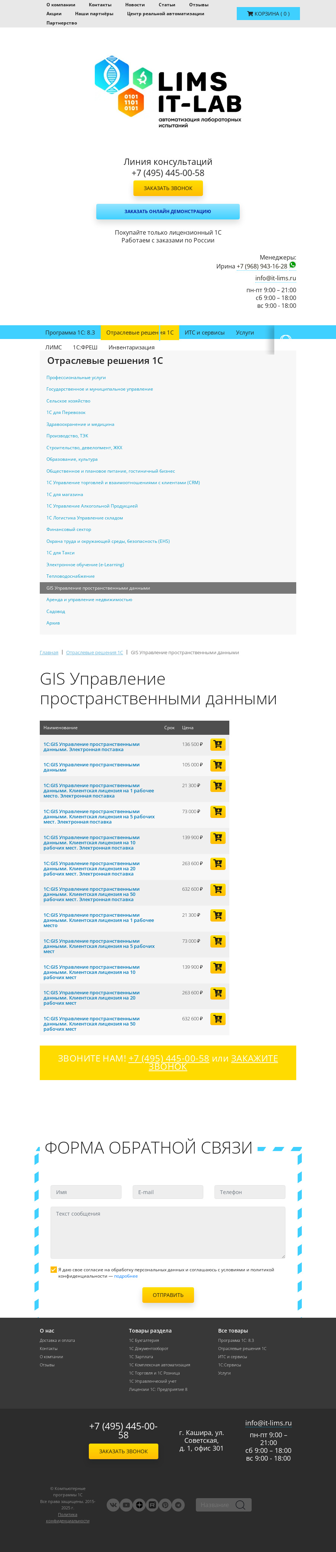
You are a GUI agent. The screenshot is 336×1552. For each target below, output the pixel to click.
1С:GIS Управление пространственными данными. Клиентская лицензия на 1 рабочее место (98, 920)
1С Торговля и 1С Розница (154, 1373)
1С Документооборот (148, 1348)
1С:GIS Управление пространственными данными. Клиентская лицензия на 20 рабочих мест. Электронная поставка (91, 868)
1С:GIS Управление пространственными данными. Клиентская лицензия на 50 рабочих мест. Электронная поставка (91, 894)
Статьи (167, 4)
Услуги (245, 332)
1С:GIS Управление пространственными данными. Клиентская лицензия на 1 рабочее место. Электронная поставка (98, 790)
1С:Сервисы (229, 1364)
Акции (54, 13)
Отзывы (199, 4)
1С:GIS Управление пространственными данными (91, 767)
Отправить (168, 1294)
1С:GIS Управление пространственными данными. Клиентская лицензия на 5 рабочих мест (99, 946)
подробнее (126, 1276)
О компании (60, 4)
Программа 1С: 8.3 (70, 332)
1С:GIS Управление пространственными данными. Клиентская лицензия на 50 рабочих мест (91, 1023)
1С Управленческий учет (153, 1381)
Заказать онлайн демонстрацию (168, 211)
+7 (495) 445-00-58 (123, 1430)
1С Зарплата (141, 1356)
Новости (135, 4)
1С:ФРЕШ (85, 347)
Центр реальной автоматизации (165, 13)
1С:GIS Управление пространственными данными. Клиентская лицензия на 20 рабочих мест (91, 997)
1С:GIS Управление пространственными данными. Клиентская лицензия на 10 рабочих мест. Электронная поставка (91, 842)
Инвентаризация (132, 347)
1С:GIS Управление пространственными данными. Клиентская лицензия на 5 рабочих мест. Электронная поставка (99, 816)
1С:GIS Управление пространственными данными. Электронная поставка (91, 747)
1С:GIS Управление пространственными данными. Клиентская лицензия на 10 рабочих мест (91, 972)
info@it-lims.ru (275, 278)
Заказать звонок (168, 188)
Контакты (100, 4)
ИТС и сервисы (205, 332)
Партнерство (61, 23)
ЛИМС (53, 347)
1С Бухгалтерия (144, 1340)
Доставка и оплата (57, 1340)
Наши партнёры (94, 13)
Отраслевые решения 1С (140, 332)
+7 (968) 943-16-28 (262, 266)
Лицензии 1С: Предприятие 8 (158, 1389)
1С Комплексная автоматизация (159, 1364)
